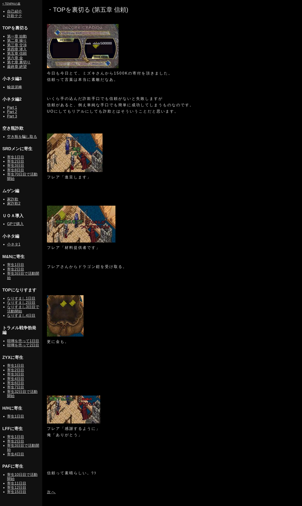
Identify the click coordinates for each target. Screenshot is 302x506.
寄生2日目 (15, 161)
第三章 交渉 (17, 45)
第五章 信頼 (17, 53)
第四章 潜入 (17, 49)
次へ (51, 492)
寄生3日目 (15, 166)
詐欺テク (14, 16)
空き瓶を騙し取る (22, 137)
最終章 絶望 (17, 67)
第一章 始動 (17, 36)
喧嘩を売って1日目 (23, 341)
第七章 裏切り (19, 62)
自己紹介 (14, 11)
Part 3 (12, 116)
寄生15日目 (16, 492)
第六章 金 (15, 58)
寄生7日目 (15, 387)
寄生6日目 (15, 383)
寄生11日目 (16, 483)
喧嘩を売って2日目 (23, 345)
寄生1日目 (15, 157)
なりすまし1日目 (21, 298)
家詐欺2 (13, 203)
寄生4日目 (15, 379)
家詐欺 (12, 199)
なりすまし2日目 (21, 303)
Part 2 (12, 112)
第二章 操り (17, 41)
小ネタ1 (13, 244)
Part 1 (12, 108)
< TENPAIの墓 (11, 3)
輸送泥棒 (14, 87)
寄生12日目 (16, 488)
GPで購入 (15, 224)
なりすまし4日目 (21, 316)
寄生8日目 (15, 170)
